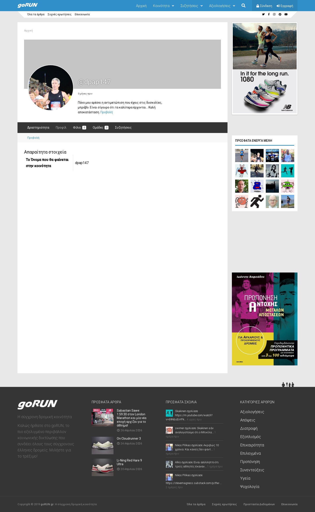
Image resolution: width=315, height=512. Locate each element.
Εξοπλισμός (250, 436)
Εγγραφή (287, 6)
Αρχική (141, 6)
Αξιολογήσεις (220, 6)
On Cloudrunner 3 (129, 438)
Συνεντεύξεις (252, 469)
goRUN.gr (47, 503)
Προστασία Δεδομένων (259, 503)
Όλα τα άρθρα (35, 14)
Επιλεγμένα (250, 453)
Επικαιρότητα (252, 444)
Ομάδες (100, 127)
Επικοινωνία (82, 14)
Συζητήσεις (189, 6)
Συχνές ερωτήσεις (60, 14)
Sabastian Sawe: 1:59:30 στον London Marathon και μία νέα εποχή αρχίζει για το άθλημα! (131, 417)
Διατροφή (248, 428)
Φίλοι (79, 127)
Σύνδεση (266, 6)
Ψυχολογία (249, 486)
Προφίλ (61, 127)
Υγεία (245, 477)
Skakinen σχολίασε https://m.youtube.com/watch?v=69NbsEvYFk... (189, 415)
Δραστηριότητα (38, 127)
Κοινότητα (161, 6)
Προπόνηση (250, 461)
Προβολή (106, 112)
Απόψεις (247, 419)
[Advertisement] (265, 242)
